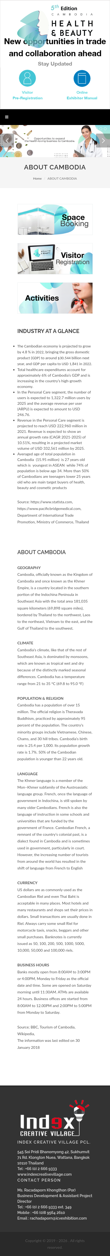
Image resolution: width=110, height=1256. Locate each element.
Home (37, 178)
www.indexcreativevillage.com (44, 1174)
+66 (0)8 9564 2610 (48, 1212)
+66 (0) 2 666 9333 (41, 1169)
